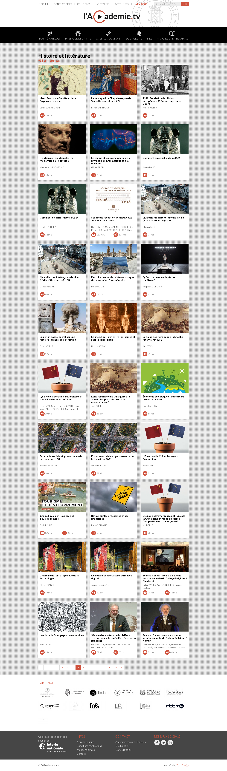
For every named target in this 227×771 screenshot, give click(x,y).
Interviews (102, 4)
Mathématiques (50, 35)
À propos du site (85, 741)
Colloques (84, 4)
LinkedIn (170, 744)
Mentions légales (86, 749)
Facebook (157, 744)
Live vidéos (140, 4)
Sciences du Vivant (108, 35)
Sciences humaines (139, 35)
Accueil (44, 4)
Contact (81, 753)
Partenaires (121, 4)
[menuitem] (45, 4)
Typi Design (183, 765)
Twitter (163, 744)
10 (89, 667)
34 (115, 667)
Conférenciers (63, 4)
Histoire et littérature (172, 35)
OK (185, 4)
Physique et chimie (78, 35)
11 (96, 667)
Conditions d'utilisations (89, 745)
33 (108, 667)
